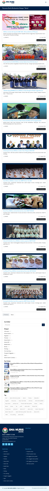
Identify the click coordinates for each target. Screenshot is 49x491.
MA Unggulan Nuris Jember (32, 461)
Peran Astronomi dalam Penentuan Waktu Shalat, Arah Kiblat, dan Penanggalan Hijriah (22, 120)
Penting (7, 349)
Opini (6, 355)
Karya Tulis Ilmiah (22, 400)
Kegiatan (7, 335)
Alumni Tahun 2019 (9, 411)
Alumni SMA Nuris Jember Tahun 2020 (23, 411)
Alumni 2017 (22, 409)
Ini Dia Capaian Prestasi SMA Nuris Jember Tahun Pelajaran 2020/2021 (18, 150)
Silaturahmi (36, 398)
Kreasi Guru (13, 400)
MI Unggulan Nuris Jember (32, 456)
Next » (12, 314)
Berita (6, 346)
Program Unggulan (9, 353)
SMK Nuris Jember (30, 463)
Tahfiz (6, 414)
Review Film (34, 406)
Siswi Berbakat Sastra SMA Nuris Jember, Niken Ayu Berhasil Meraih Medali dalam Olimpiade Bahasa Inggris (27, 382)
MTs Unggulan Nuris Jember (32, 458)
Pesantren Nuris (30, 451)
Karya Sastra (8, 340)
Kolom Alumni (9, 333)
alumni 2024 (30, 409)
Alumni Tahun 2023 (39, 409)
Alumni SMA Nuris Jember (15, 398)
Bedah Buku (8, 344)
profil (21, 406)
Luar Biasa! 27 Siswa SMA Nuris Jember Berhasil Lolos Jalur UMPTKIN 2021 (19, 271)
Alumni (24, 398)
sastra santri (27, 406)
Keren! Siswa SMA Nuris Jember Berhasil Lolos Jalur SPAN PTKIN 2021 (18, 211)
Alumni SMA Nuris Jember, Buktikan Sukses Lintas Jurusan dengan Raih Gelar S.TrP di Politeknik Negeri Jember (26, 370)
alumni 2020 (20, 414)
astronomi (15, 409)
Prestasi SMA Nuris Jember (26, 403)
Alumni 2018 (36, 411)
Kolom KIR (7, 342)
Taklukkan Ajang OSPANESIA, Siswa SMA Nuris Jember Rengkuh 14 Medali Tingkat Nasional (23, 90)
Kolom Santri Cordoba (10, 357)
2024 (6, 398)
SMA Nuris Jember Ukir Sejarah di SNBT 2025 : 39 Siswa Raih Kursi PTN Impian (20, 31)
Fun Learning (8, 351)
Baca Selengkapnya (41, 40)
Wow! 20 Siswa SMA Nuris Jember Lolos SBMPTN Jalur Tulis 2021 (17, 180)
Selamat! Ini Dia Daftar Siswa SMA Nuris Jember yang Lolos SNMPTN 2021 (19, 241)
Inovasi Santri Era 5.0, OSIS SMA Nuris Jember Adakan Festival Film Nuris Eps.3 (20, 62)
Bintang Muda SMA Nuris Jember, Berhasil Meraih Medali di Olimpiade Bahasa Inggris (26, 364)
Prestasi (7, 338)
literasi (35, 403)
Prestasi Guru (8, 409)
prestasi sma (15, 403)
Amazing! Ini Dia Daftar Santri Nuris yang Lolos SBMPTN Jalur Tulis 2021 (19, 301)
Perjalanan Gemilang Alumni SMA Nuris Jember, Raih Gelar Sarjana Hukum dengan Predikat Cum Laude (27, 376)
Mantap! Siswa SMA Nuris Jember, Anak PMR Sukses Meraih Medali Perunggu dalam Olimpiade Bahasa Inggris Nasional (26, 388)
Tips (16, 406)
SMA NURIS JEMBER (39, 400)
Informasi (7, 331)
